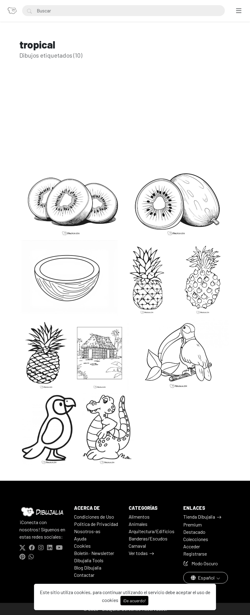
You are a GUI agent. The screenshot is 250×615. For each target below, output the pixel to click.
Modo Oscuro (200, 563)
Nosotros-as (87, 531)
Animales (138, 524)
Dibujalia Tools (88, 560)
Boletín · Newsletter (94, 553)
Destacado (194, 532)
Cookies (82, 546)
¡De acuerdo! (134, 600)
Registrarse (195, 554)
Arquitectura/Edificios (151, 531)
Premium (192, 524)
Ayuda (80, 538)
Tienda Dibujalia (199, 517)
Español (203, 577)
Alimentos (139, 517)
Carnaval (137, 546)
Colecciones (195, 539)
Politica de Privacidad (96, 524)
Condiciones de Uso (94, 517)
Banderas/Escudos (148, 538)
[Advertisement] (125, 121)
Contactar (84, 575)
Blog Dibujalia (87, 567)
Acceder (191, 546)
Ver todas (138, 553)
